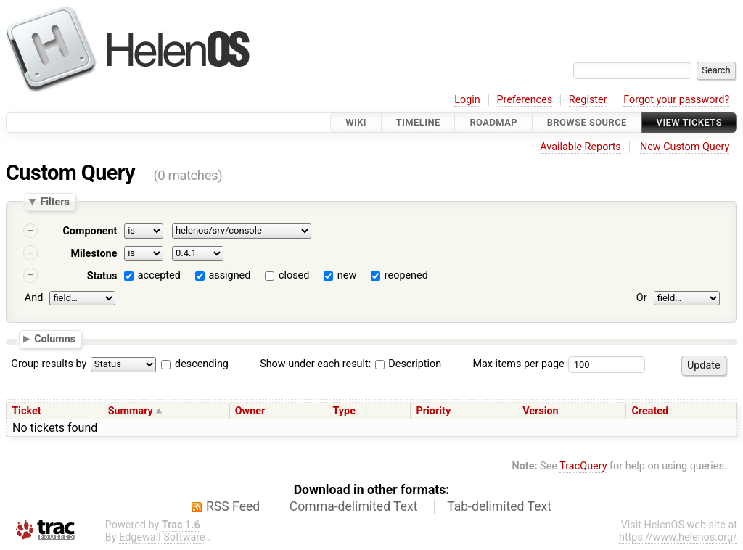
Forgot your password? (676, 100)
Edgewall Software (162, 537)
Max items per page (518, 364)
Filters (54, 202)
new (346, 275)
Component (89, 231)
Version (540, 411)
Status (102, 276)
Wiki (355, 122)
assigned (229, 275)
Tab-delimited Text (499, 506)
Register (588, 100)
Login (467, 100)
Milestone (93, 253)
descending (202, 364)
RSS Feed (233, 506)
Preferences (524, 100)
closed (294, 275)
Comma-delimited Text (354, 506)
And (34, 298)
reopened (406, 275)
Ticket (26, 411)
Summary (130, 411)
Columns (54, 339)
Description (408, 364)
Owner (250, 411)
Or (641, 298)
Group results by (48, 364)
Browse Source (587, 122)
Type (343, 411)
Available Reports (580, 147)
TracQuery (583, 466)
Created (649, 411)
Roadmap (493, 122)
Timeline (418, 122)
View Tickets (689, 122)
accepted (159, 275)
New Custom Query (684, 147)
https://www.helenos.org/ (678, 537)
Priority (433, 411)
